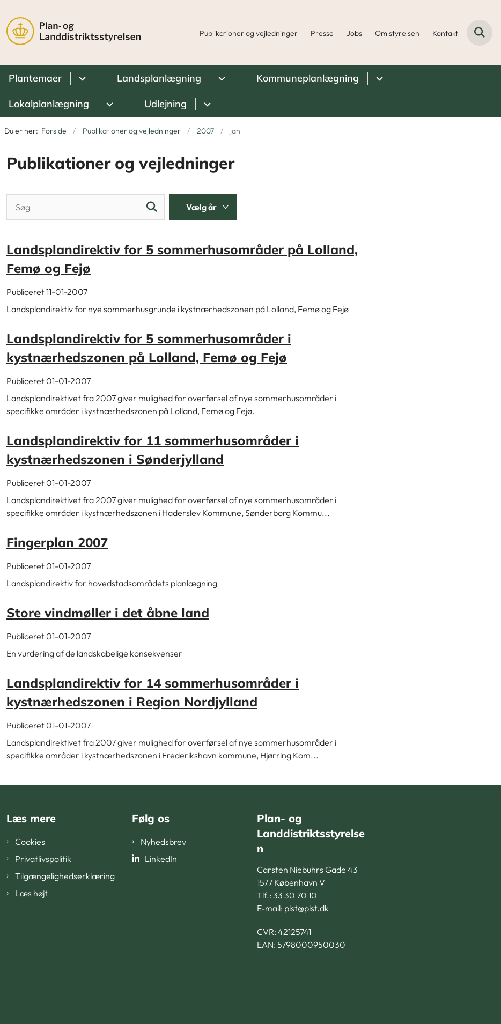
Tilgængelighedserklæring (65, 876)
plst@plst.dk (306, 908)
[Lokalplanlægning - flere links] (108, 104)
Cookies (30, 841)
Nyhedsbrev (163, 841)
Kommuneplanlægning (307, 78)
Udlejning (165, 104)
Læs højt (31, 893)
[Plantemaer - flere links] (80, 78)
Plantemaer (35, 78)
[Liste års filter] (203, 207)
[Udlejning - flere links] (205, 104)
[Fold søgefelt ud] (479, 33)
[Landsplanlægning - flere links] (220, 78)
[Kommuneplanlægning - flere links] (377, 78)
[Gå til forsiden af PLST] (70, 32)
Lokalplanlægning (49, 104)
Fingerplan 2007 (57, 542)
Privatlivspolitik (43, 858)
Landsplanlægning (159, 78)
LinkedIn (161, 858)
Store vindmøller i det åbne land (107, 613)
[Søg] (85, 207)
